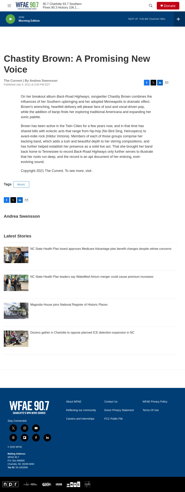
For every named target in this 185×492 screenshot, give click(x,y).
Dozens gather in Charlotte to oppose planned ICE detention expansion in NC (82, 332)
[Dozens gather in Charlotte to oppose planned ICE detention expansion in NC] (16, 339)
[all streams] (179, 19)
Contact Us (110, 401)
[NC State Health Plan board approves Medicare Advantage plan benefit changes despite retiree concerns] (16, 255)
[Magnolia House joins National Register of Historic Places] (16, 311)
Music (21, 184)
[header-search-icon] (150, 5)
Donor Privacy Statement (119, 410)
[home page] (27, 5)
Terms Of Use (151, 410)
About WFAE (73, 401)
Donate (170, 6)
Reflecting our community (81, 410)
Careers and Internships (80, 418)
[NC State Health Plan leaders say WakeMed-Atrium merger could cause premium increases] (16, 283)
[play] (10, 19)
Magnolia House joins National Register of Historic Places (69, 304)
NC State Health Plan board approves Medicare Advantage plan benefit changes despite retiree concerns (100, 248)
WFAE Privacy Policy (155, 401)
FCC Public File (113, 418)
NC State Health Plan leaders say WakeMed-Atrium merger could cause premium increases (91, 276)
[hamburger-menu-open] (9, 5)
